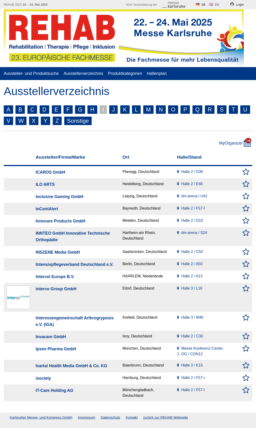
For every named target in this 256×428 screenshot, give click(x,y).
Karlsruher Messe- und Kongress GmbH (41, 417)
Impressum (86, 417)
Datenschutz (110, 417)
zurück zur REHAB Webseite (165, 417)
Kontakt (132, 417)
